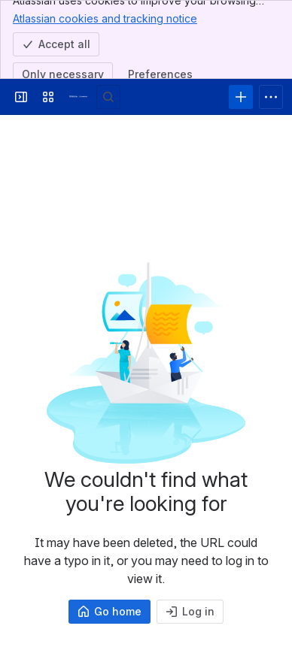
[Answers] (78, 97)
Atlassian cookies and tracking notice (105, 18)
